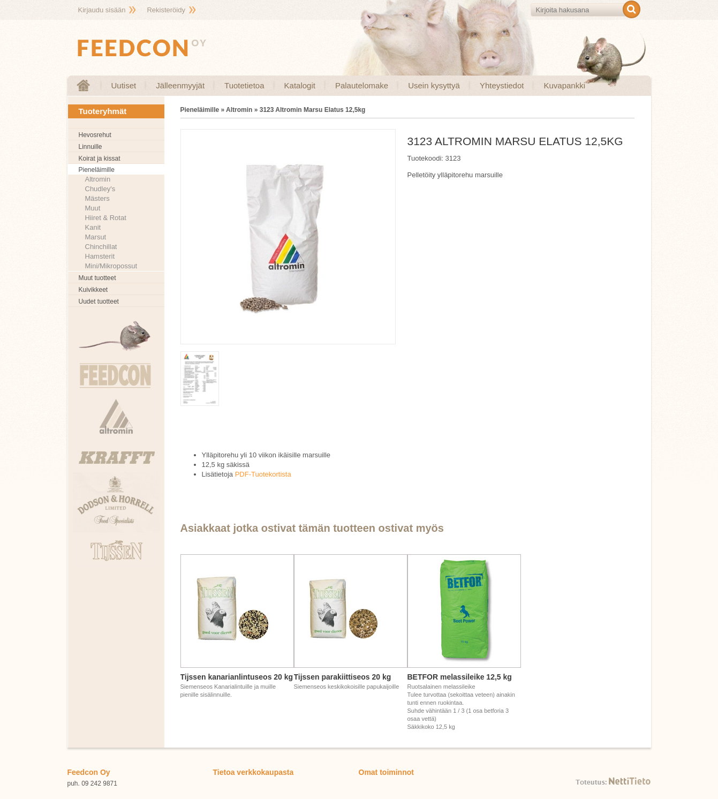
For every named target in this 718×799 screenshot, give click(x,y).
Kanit (93, 227)
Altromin (98, 179)
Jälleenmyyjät (180, 85)
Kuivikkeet (93, 289)
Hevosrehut (95, 135)
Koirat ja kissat (99, 158)
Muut (93, 208)
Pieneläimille (97, 170)
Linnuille (90, 146)
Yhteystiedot (502, 85)
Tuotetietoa (244, 85)
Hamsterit (100, 256)
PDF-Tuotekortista (263, 474)
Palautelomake (361, 85)
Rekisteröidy (166, 10)
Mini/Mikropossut (111, 266)
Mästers (97, 198)
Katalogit (299, 85)
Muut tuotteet (97, 278)
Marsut (96, 237)
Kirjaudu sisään (102, 10)
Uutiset (124, 85)
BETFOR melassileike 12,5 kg (459, 677)
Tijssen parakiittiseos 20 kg (342, 677)
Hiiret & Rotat (105, 218)
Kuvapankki (564, 85)
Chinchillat (101, 247)
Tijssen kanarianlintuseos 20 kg (236, 677)
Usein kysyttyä (434, 85)
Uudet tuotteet (99, 301)
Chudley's (100, 189)
